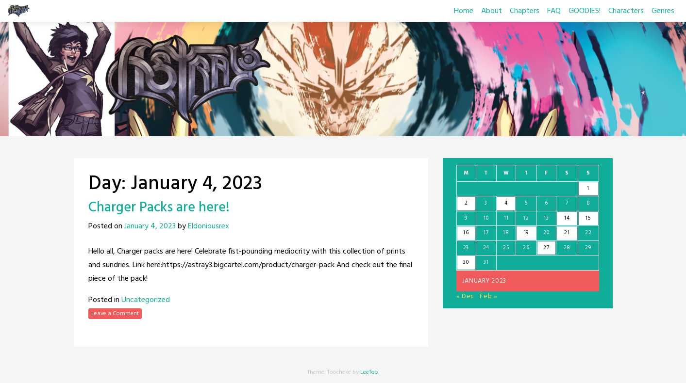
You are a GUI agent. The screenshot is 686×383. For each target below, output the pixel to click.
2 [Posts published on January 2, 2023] (466, 203)
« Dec (465, 296)
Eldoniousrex (208, 226)
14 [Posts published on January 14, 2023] (566, 218)
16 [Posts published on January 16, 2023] (465, 232)
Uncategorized (145, 300)
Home (463, 11)
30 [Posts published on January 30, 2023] (465, 262)
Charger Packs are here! (159, 208)
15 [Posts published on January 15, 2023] (588, 218)
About (491, 11)
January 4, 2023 (150, 226)
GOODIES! (585, 11)
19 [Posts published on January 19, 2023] (526, 232)
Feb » (489, 296)
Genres (663, 11)
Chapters (524, 11)
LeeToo (369, 372)
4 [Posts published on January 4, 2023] (506, 203)
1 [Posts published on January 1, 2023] (588, 188)
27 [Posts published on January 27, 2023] (546, 247)
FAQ (554, 11)
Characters (626, 11)
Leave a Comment (115, 314)
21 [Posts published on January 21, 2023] (566, 232)
